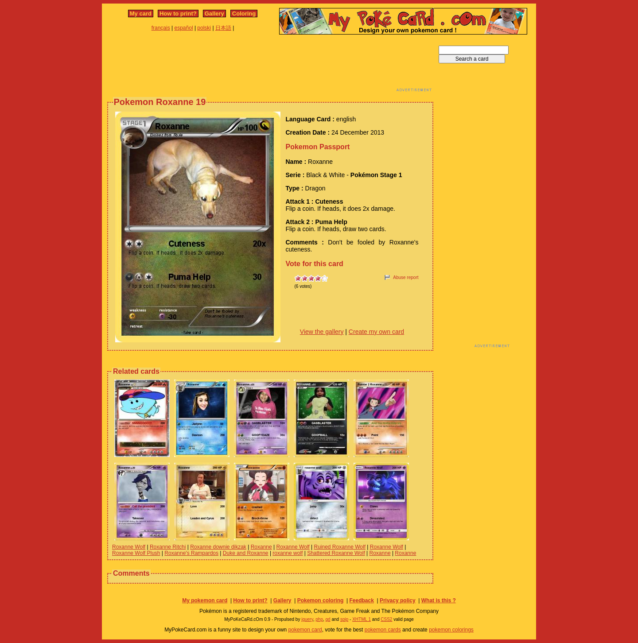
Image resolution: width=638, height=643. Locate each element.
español (184, 28)
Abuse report (405, 277)
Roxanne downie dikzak (218, 547)
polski (204, 28)
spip (344, 619)
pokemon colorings (451, 630)
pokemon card (305, 630)
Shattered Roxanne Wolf (336, 553)
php (319, 619)
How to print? (178, 13)
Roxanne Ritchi (168, 547)
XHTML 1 (361, 619)
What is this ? (438, 600)
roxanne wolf (287, 553)
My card (141, 13)
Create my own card (376, 331)
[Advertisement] (270, 65)
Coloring (244, 13)
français (161, 28)
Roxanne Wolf (128, 547)
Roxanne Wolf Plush (136, 553)
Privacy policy (398, 600)
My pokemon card (204, 600)
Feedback (361, 600)
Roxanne (261, 547)
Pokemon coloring (320, 600)
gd (328, 619)
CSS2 (386, 619)
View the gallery (322, 331)
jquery (307, 619)
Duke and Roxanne (245, 553)
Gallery (214, 13)
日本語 (223, 28)
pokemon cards (383, 630)
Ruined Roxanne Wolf (340, 547)
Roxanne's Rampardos (191, 553)
